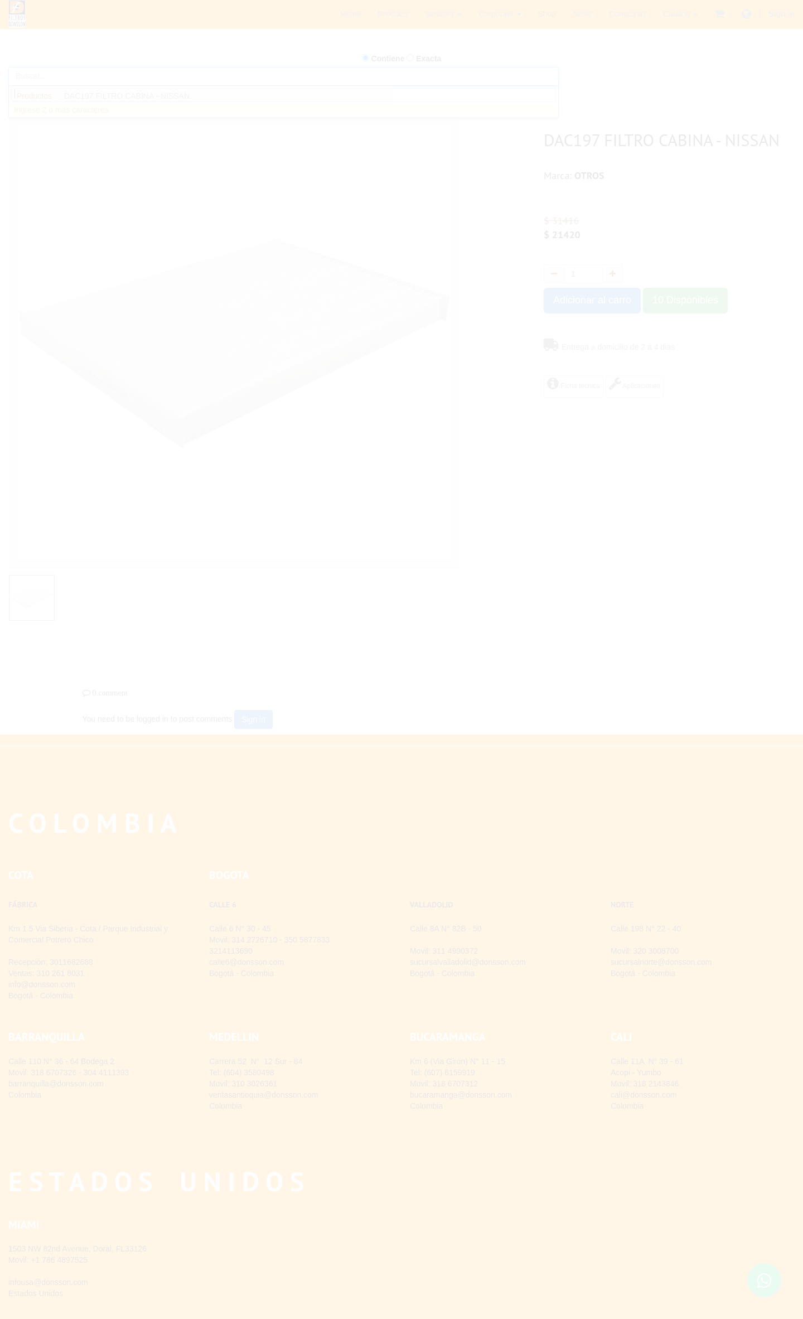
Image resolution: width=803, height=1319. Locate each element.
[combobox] (283, 93)
